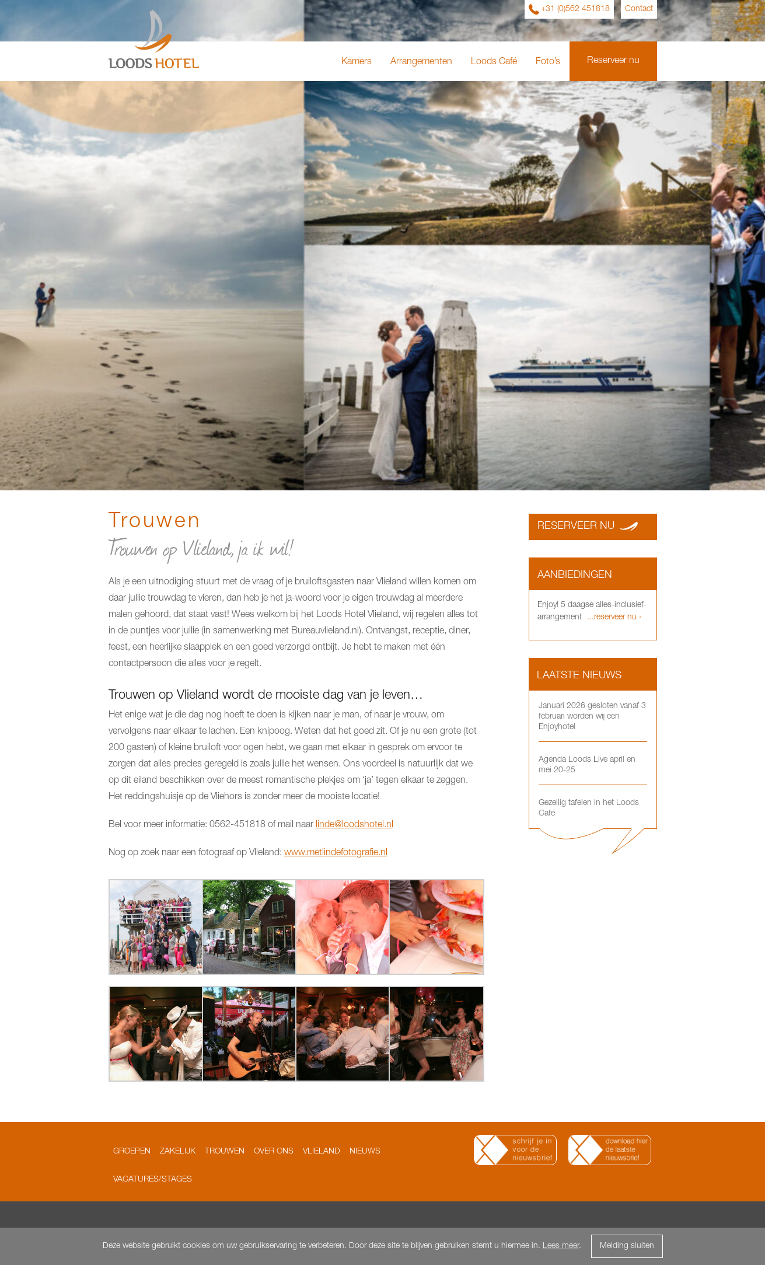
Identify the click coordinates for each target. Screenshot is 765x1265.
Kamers (356, 62)
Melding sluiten (627, 1246)
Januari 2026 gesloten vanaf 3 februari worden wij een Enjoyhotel (592, 716)
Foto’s (548, 62)
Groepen (132, 1152)
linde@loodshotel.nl (354, 825)
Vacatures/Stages (152, 1180)
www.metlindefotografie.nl (335, 853)
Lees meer (561, 1246)
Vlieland (321, 1152)
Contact (639, 9)
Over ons (274, 1152)
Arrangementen (421, 62)
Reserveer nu (613, 61)
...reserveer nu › (613, 618)
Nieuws (365, 1152)
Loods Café (494, 62)
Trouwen (224, 1152)
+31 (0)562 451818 (575, 9)
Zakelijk (177, 1152)
